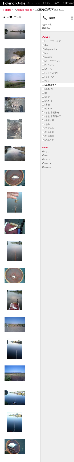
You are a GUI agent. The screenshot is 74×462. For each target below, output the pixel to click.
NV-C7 (47, 155)
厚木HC (47, 89)
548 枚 (47, 24)
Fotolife (7, 9)
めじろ (47, 69)
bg (45, 45)
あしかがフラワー (52, 61)
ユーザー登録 (34, 3)
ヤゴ (46, 80)
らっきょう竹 (50, 72)
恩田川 (47, 100)
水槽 (46, 104)
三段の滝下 (49, 84)
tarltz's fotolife (23, 9)
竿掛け (47, 124)
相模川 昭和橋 (50, 112)
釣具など (48, 140)
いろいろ (48, 65)
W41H (46, 163)
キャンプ (48, 76)
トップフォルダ (51, 41)
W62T (46, 167)
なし (46, 151)
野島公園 (48, 132)
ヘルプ (56, 3)
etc (45, 53)
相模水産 (48, 120)
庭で (46, 97)
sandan (47, 57)
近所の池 (48, 128)
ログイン (46, 3)
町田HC (47, 108)
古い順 (17, 17)
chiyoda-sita (49, 49)
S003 (46, 28)
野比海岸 (48, 136)
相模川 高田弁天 (51, 116)
